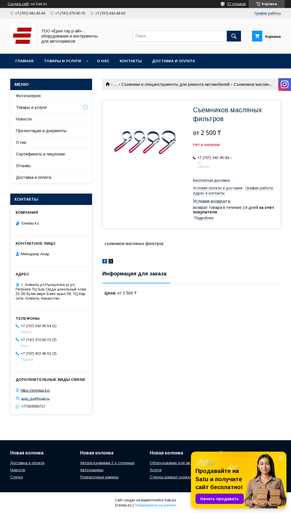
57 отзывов (236, 4)
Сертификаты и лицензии (40, 154)
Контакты (131, 61)
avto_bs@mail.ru (35, 398)
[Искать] (234, 36)
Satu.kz (170, 500)
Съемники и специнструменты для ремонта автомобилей (175, 84)
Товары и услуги (62, 61)
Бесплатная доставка (211, 180)
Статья (16, 477)
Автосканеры (91, 470)
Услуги (155, 470)
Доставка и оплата (173, 61)
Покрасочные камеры (99, 477)
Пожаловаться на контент (155, 505)
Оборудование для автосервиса (179, 463)
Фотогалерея (28, 96)
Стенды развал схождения (174, 477)
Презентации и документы (41, 130)
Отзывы (23, 165)
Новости (24, 119)
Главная (24, 61)
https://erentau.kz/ (35, 390)
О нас (103, 61)
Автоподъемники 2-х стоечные (107, 463)
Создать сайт (18, 4)
